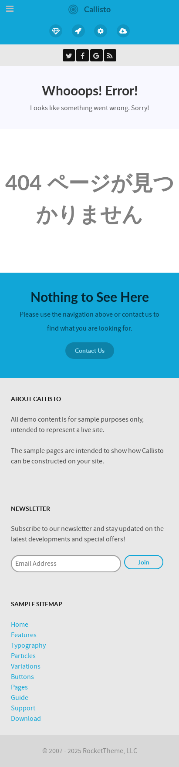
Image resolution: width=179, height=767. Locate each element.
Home (19, 624)
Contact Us (90, 350)
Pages (19, 687)
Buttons (22, 677)
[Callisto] (89, 9)
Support (23, 708)
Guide (19, 698)
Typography (28, 645)
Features (24, 635)
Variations (26, 666)
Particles (23, 656)
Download (26, 719)
